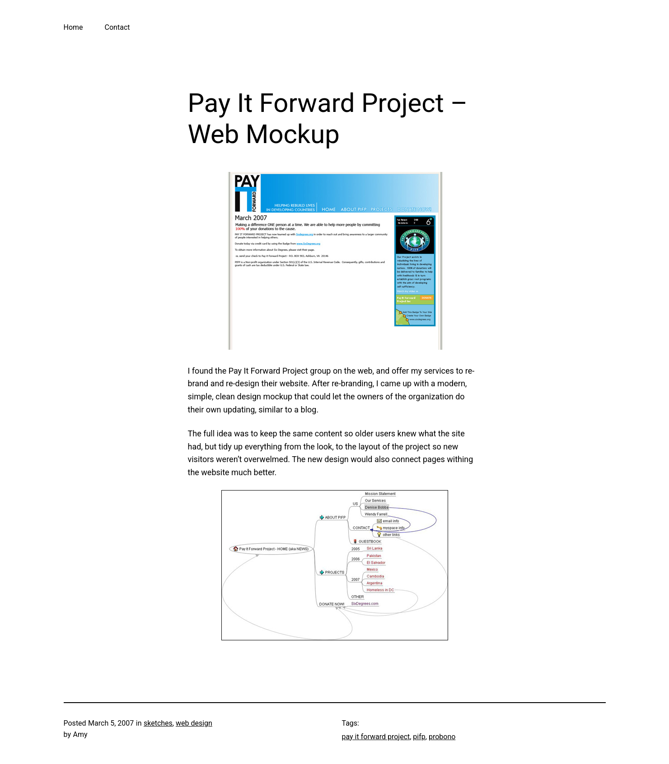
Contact (117, 27)
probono (442, 736)
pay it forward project (376, 736)
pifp (419, 736)
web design (194, 723)
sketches (158, 723)
